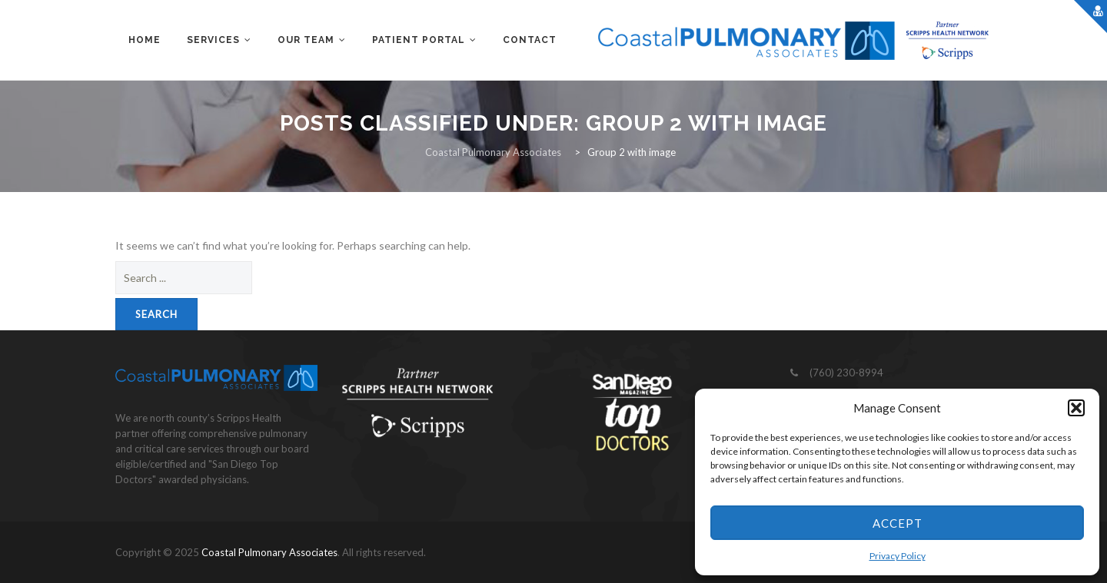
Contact (530, 40)
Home (144, 40)
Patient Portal (418, 40)
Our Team (306, 40)
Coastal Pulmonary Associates (269, 552)
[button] (1076, 408)
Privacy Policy (897, 555)
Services (213, 40)
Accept (897, 523)
